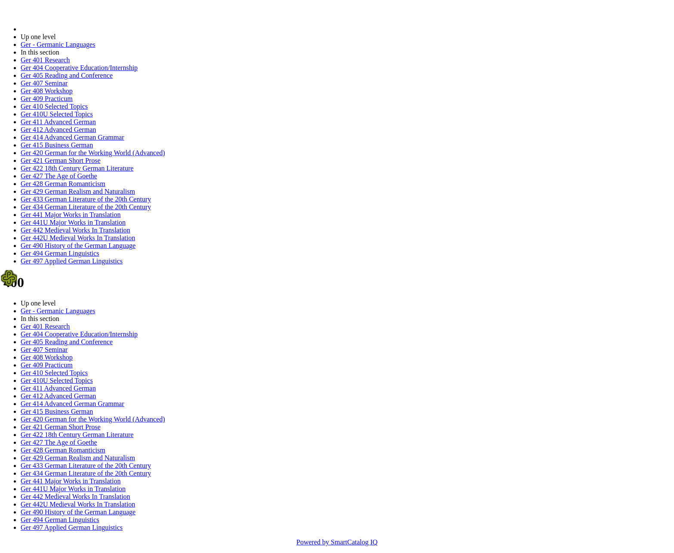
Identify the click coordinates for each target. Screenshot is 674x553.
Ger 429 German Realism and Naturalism (78, 191)
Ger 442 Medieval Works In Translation (75, 230)
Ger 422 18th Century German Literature (77, 168)
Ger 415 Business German (57, 145)
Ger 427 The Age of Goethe (59, 176)
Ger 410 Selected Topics (54, 106)
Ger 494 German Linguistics (60, 253)
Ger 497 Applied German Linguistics (72, 261)
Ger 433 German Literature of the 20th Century (86, 199)
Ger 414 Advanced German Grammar (72, 137)
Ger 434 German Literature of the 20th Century (86, 207)
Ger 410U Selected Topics (57, 114)
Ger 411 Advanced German (58, 121)
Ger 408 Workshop (47, 91)
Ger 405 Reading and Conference (67, 75)
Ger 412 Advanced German (58, 129)
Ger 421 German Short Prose (61, 160)
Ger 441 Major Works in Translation (71, 214)
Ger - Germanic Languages (58, 44)
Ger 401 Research (45, 60)
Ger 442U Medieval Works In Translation (78, 237)
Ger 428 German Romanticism (63, 183)
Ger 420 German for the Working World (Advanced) (93, 152)
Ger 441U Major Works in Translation (73, 222)
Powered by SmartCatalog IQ (337, 542)
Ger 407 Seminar (44, 83)
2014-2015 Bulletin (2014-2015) (65, 29)
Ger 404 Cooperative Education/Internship (79, 67)
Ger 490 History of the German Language (78, 245)
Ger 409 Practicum (47, 98)
